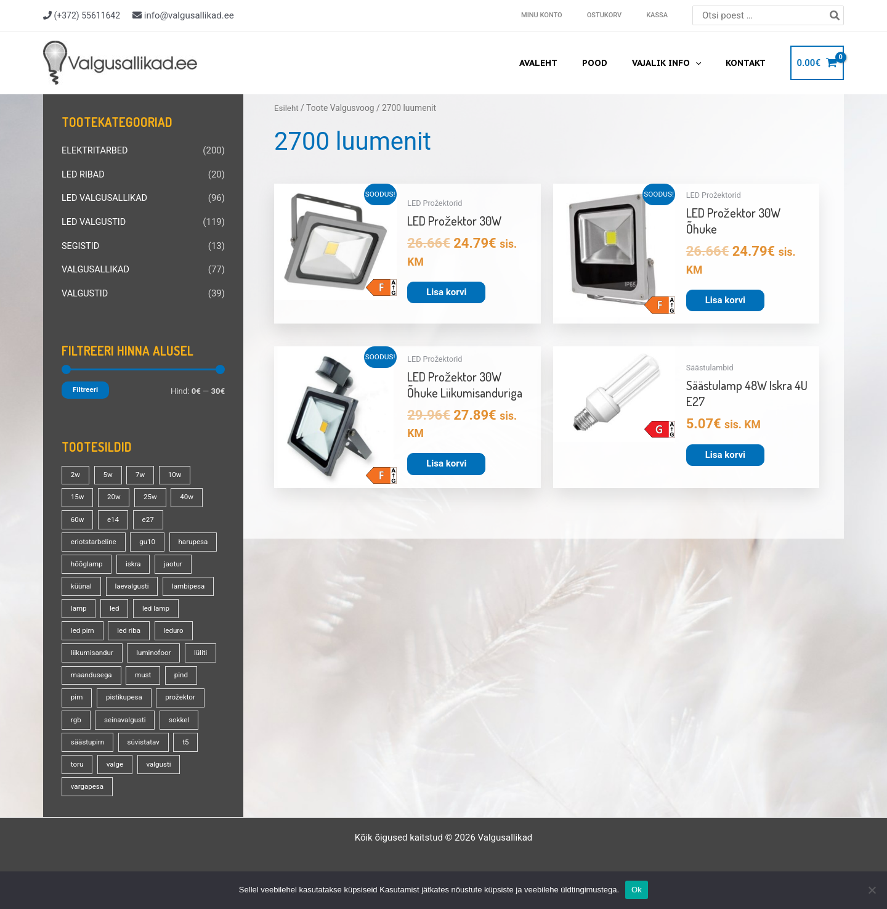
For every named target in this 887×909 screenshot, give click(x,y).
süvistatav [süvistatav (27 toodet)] (146, 759)
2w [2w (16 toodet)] (76, 471)
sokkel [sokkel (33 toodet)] (148, 737)
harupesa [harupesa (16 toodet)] (86, 559)
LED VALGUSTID (95, 220)
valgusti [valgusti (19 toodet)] (162, 781)
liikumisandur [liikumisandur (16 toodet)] (137, 648)
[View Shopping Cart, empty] (817, 63)
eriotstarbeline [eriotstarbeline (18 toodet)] (94, 537)
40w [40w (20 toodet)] (191, 493)
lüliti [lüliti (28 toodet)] (137, 670)
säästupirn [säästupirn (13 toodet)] (88, 759)
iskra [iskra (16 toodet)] (190, 559)
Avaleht (564, 62)
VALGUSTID (86, 290)
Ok (636, 889)
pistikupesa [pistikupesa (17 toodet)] (89, 715)
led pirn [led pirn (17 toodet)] (135, 626)
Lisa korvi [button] (446, 292)
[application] (706, 62)
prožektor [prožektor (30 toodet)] (147, 715)
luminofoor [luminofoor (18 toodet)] (89, 670)
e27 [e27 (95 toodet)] (151, 515)
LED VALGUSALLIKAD (106, 197)
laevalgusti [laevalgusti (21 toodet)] (177, 581)
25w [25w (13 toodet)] (153, 493)
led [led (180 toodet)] (174, 604)
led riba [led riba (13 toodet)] (183, 626)
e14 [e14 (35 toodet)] (114, 515)
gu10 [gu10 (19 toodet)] (150, 537)
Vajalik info (677, 62)
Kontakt (749, 62)
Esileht (286, 108)
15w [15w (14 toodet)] (78, 493)
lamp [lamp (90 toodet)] (137, 604)
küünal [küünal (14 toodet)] (125, 581)
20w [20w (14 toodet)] (115, 493)
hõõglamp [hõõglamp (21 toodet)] (142, 559)
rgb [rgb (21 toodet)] (192, 715)
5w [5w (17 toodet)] (110, 471)
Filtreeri (85, 385)
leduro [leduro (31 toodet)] (81, 648)
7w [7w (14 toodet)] (143, 471)
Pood (613, 62)
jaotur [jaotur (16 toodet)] (80, 581)
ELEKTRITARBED (96, 150)
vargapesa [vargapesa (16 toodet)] (88, 803)
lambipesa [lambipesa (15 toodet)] (88, 604)
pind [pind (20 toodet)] (118, 692)
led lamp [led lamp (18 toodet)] (85, 626)
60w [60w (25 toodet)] (78, 515)
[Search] (835, 15)
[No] (871, 890)
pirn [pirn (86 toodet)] (156, 692)
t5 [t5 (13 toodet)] (190, 759)
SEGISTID (81, 243)
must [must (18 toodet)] (79, 692)
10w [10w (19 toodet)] (178, 471)
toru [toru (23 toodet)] (77, 781)
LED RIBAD (84, 173)
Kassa (662, 15)
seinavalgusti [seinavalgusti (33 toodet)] (92, 737)
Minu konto (569, 15)
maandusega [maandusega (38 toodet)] (189, 670)
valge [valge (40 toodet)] (116, 781)
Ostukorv (621, 15)
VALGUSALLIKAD (97, 266)
